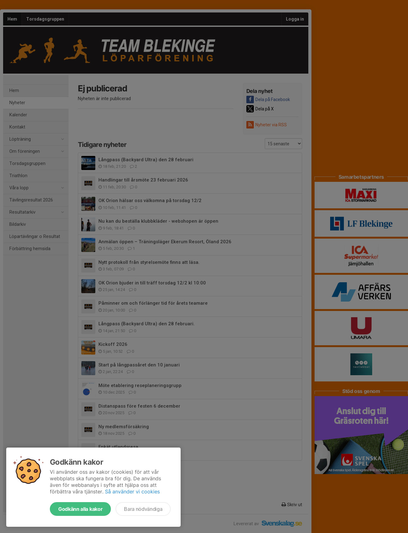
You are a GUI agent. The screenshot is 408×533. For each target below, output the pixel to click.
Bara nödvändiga (143, 509)
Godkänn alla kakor (80, 509)
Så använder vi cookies (132, 491)
